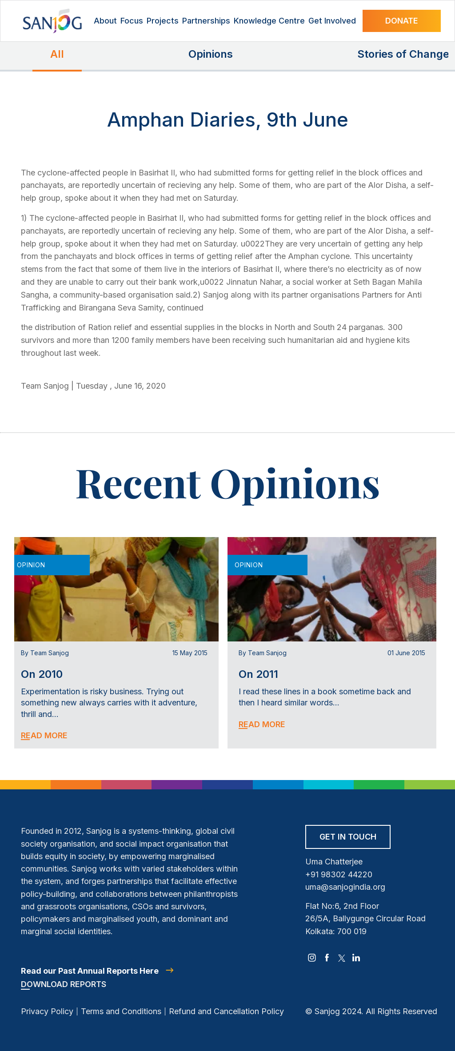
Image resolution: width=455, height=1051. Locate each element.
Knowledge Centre (269, 20)
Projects (163, 20)
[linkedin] (356, 957)
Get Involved (332, 20)
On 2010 (42, 674)
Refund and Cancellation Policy (226, 1011)
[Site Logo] (52, 20)
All (57, 54)
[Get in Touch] (348, 839)
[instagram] (312, 957)
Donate (401, 20)
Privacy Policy (47, 1011)
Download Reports (63, 984)
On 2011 (258, 674)
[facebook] (327, 957)
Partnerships (206, 20)
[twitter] (341, 957)
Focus (131, 20)
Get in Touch (347, 836)
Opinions (210, 54)
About (105, 20)
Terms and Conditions (121, 1011)
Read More (44, 735)
